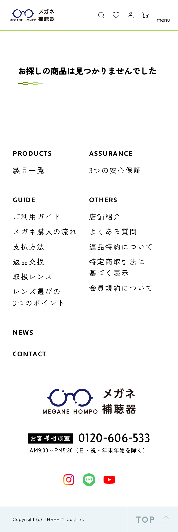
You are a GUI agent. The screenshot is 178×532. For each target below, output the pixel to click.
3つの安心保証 (115, 170)
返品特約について (121, 246)
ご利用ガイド (37, 216)
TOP (152, 519)
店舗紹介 (105, 216)
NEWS (23, 333)
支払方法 (29, 246)
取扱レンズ (33, 276)
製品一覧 (29, 170)
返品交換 (29, 261)
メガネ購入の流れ (45, 231)
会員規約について (121, 288)
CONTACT (30, 354)
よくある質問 (113, 231)
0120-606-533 (114, 438)
